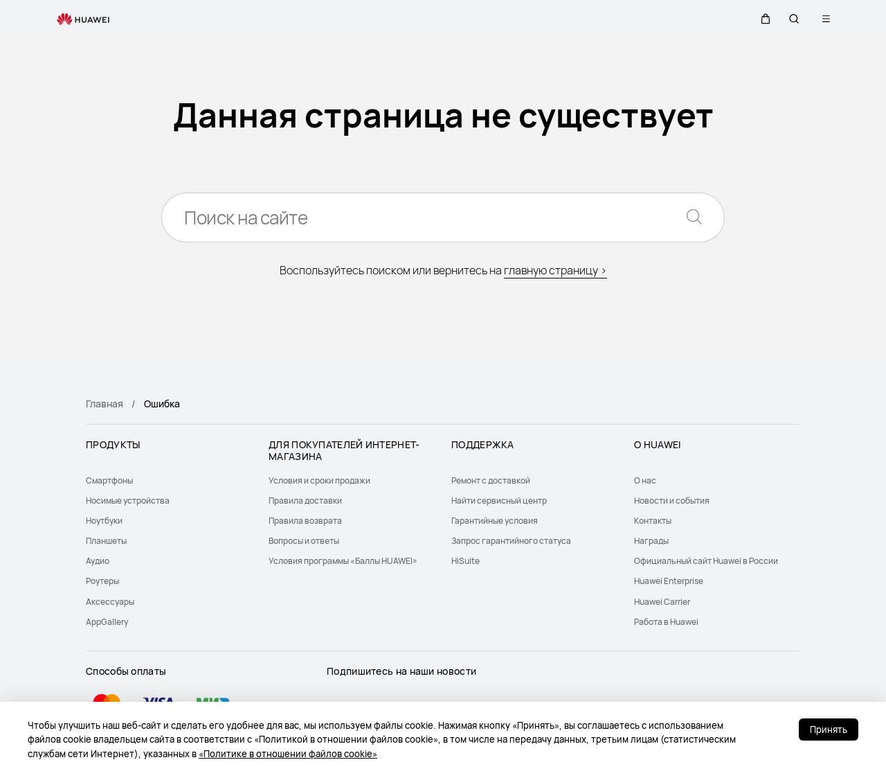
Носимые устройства (128, 500)
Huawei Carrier (662, 602)
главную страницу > (555, 270)
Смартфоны (109, 480)
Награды (651, 541)
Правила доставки (305, 500)
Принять (828, 729)
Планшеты (106, 541)
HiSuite (465, 561)
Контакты (652, 521)
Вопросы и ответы (304, 541)
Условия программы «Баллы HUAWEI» (343, 561)
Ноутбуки (104, 521)
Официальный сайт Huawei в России (706, 561)
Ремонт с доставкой (490, 480)
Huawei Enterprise (668, 581)
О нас (645, 480)
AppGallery (107, 622)
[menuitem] (169, 480)
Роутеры (102, 581)
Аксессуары (110, 602)
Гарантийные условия (494, 521)
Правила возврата (305, 521)
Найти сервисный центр (499, 500)
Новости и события (671, 500)
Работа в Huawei (666, 622)
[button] (760, 18)
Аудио (97, 561)
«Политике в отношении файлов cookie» (288, 754)
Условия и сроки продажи (319, 480)
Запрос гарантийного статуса (511, 541)
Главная (104, 403)
